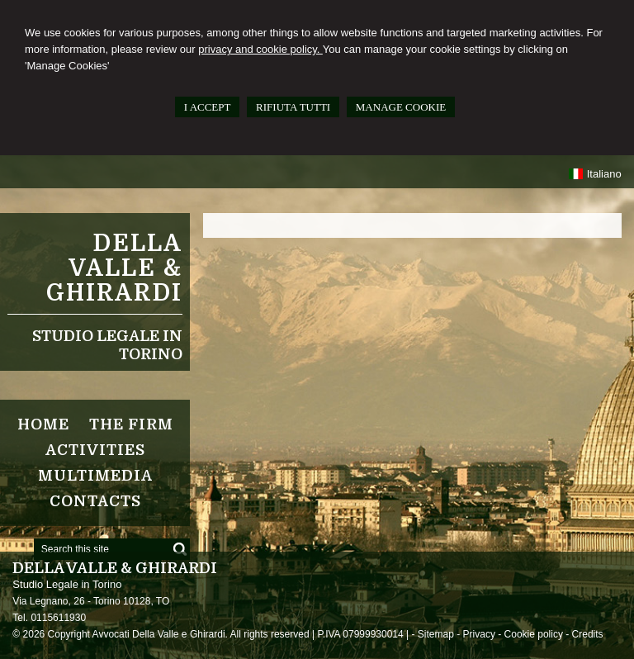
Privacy (479, 634)
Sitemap (436, 634)
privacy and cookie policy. (260, 49)
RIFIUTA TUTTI (293, 107)
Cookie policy (533, 634)
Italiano (594, 174)
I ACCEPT (207, 107)
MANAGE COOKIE (401, 107)
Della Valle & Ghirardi (114, 268)
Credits (587, 634)
